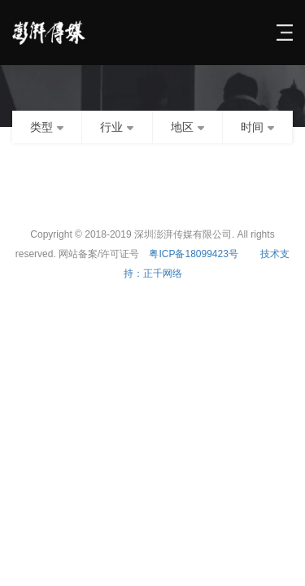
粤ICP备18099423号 (193, 254)
